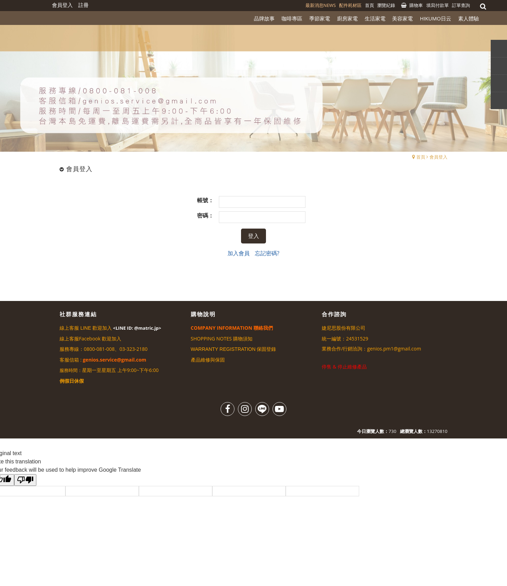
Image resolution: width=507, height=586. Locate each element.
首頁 (420, 157)
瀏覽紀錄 (386, 5)
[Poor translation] (25, 480)
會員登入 (438, 157)
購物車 (416, 5)
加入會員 (239, 253)
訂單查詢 (461, 5)
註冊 (83, 4)
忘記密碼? (267, 253)
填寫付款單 (437, 5)
